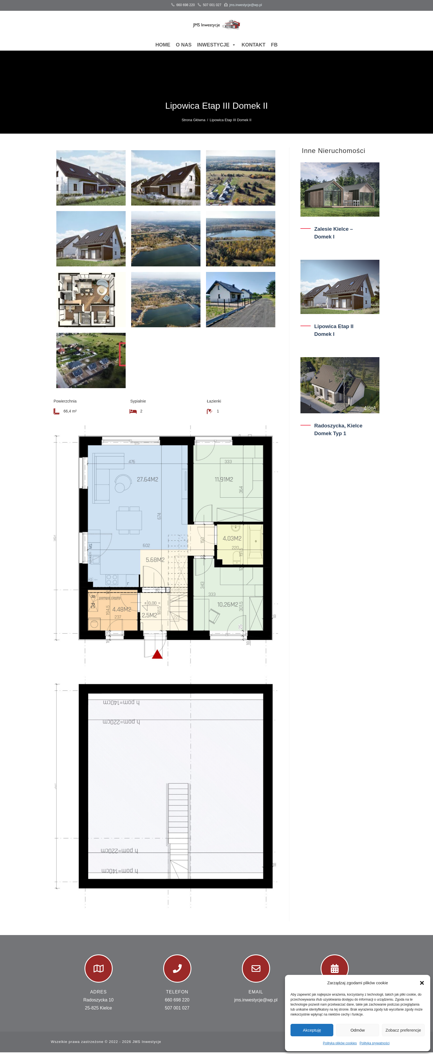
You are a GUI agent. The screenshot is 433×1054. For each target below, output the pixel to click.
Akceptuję (312, 1030)
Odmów (357, 1030)
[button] (422, 983)
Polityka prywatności (375, 1043)
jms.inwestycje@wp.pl (245, 5)
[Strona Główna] (193, 122)
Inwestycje (216, 46)
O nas (184, 47)
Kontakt (254, 47)
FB (274, 47)
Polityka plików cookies (340, 1043)
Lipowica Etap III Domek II (230, 122)
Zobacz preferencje (403, 1030)
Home (162, 47)
